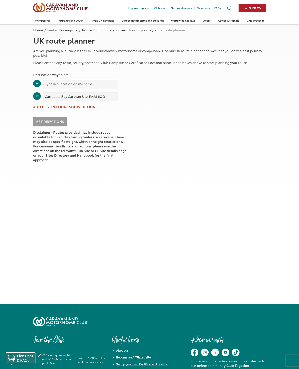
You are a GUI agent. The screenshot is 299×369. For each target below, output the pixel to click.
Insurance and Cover (70, 20)
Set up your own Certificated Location (142, 364)
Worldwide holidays (183, 20)
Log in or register (139, 8)
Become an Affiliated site (133, 357)
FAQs (217, 8)
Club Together (255, 20)
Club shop (160, 8)
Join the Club (48, 341)
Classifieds (203, 8)
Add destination (50, 107)
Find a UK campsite (102, 20)
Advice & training (228, 20)
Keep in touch (207, 341)
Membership (42, 20)
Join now (252, 8)
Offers (207, 20)
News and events (181, 8)
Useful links (125, 341)
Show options (83, 107)
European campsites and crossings (143, 20)
